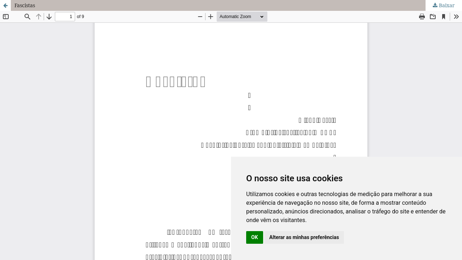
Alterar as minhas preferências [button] (304, 237)
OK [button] (254, 237)
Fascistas (24, 5)
